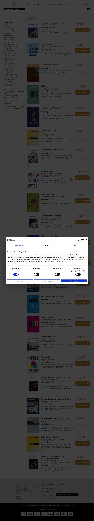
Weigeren (20, 281)
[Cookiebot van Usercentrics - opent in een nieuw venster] (79, 240)
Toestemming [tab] (19, 245)
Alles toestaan (74, 281)
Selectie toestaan (47, 281)
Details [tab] (47, 245)
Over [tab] (74, 245)
